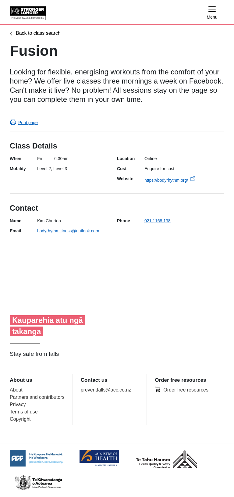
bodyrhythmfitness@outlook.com (68, 230)
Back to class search (38, 33)
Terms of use (24, 411)
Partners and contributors (37, 397)
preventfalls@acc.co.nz (106, 389)
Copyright (20, 419)
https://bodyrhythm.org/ (166, 180)
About (16, 389)
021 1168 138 (157, 220)
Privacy (18, 404)
